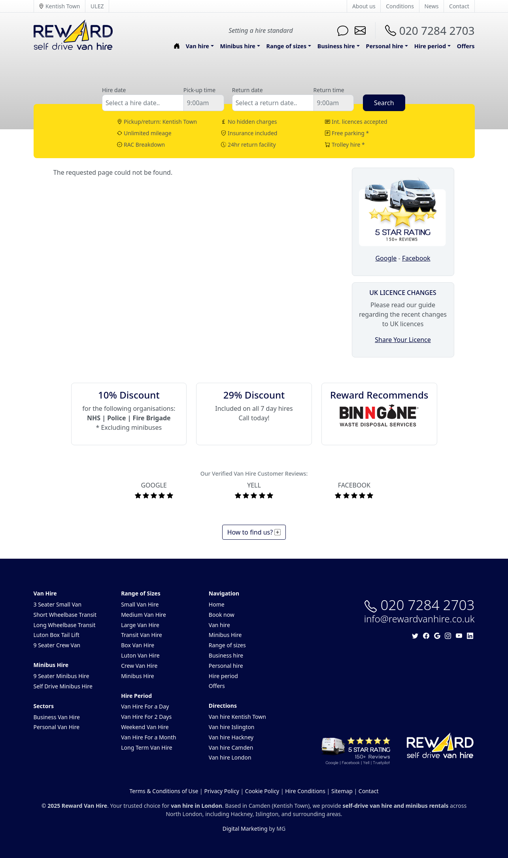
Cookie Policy (262, 791)
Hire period (223, 676)
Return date (247, 90)
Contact (459, 6)
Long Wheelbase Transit (65, 625)
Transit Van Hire (141, 635)
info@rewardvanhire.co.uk (419, 618)
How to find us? (254, 532)
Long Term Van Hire (146, 747)
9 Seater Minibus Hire (61, 676)
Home (217, 604)
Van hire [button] (197, 46)
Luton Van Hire (140, 655)
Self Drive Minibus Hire (63, 686)
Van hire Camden (231, 747)
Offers (466, 46)
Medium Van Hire (143, 614)
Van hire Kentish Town (237, 716)
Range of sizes (227, 645)
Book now (221, 614)
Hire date (114, 90)
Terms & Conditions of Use (164, 791)
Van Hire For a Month (148, 737)
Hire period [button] (430, 46)
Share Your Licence (403, 339)
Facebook (416, 258)
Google (386, 258)
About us (364, 6)
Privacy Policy (221, 791)
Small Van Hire (140, 604)
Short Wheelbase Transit (65, 614)
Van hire (219, 625)
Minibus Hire (51, 665)
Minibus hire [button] (237, 46)
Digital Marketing (245, 828)
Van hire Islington (232, 727)
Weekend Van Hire (144, 727)
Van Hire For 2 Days (146, 716)
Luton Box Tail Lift (56, 635)
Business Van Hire (57, 717)
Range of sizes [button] (286, 46)
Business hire (226, 655)
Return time (328, 90)
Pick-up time (199, 90)
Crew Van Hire (139, 665)
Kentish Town (59, 6)
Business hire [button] (336, 46)
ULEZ (97, 6)
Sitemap (342, 791)
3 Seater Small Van (58, 604)
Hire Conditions (305, 791)
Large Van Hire (140, 625)
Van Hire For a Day (145, 706)
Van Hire (45, 593)
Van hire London (230, 757)
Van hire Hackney (231, 737)
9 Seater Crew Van (57, 645)
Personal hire (226, 665)
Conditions (400, 6)
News (431, 6)
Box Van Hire (137, 645)
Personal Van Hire (57, 727)
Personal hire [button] (385, 46)
